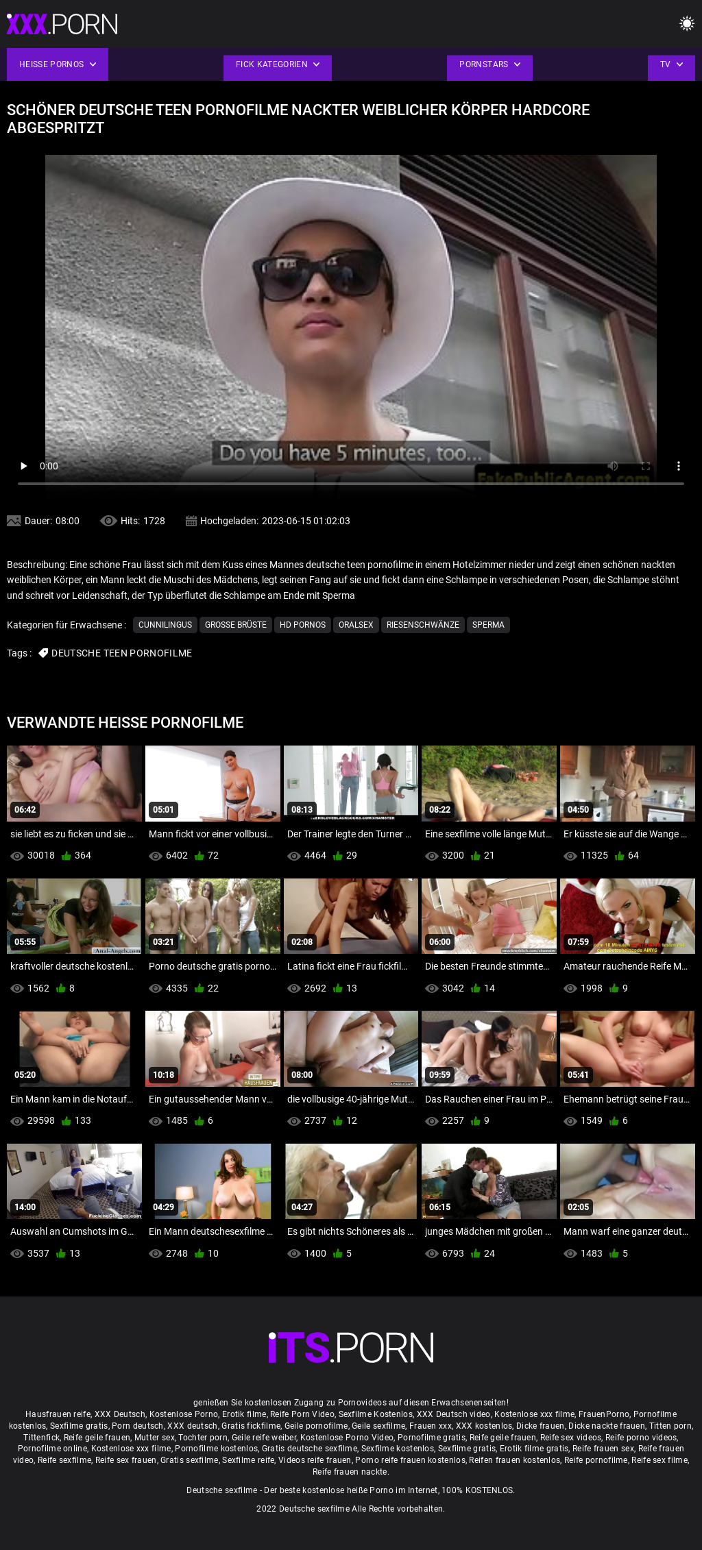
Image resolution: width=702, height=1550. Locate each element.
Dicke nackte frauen (606, 1426)
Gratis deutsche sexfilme (309, 1448)
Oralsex (356, 625)
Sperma (488, 625)
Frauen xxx (430, 1426)
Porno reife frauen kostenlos (410, 1460)
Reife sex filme (659, 1460)
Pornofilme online (52, 1448)
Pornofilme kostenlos (216, 1448)
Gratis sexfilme (189, 1460)
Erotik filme (244, 1414)
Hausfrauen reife (57, 1414)
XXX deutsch (192, 1426)
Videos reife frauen (315, 1460)
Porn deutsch (138, 1426)
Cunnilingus (165, 625)
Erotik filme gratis (534, 1448)
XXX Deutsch (120, 1414)
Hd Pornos (303, 625)
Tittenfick (41, 1437)
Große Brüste (236, 625)
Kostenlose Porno (184, 1414)
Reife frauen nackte (350, 1472)
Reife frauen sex (603, 1448)
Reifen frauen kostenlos (514, 1460)
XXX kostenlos (484, 1426)
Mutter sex (154, 1437)
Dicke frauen (540, 1426)
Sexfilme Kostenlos (376, 1414)
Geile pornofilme (316, 1426)
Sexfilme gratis (79, 1426)
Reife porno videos (641, 1437)
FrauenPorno (604, 1414)
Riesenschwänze (423, 625)
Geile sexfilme (378, 1426)
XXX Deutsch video (454, 1414)
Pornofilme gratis (431, 1437)
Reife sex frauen (126, 1460)
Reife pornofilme (596, 1460)
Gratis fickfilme (250, 1426)
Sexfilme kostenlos (397, 1448)
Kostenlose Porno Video (347, 1437)
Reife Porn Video (302, 1414)
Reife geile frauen (97, 1437)
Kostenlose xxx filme (534, 1414)
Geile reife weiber (264, 1437)
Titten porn (670, 1426)
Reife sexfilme (64, 1460)
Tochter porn (203, 1437)
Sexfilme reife (248, 1460)
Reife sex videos (571, 1437)
